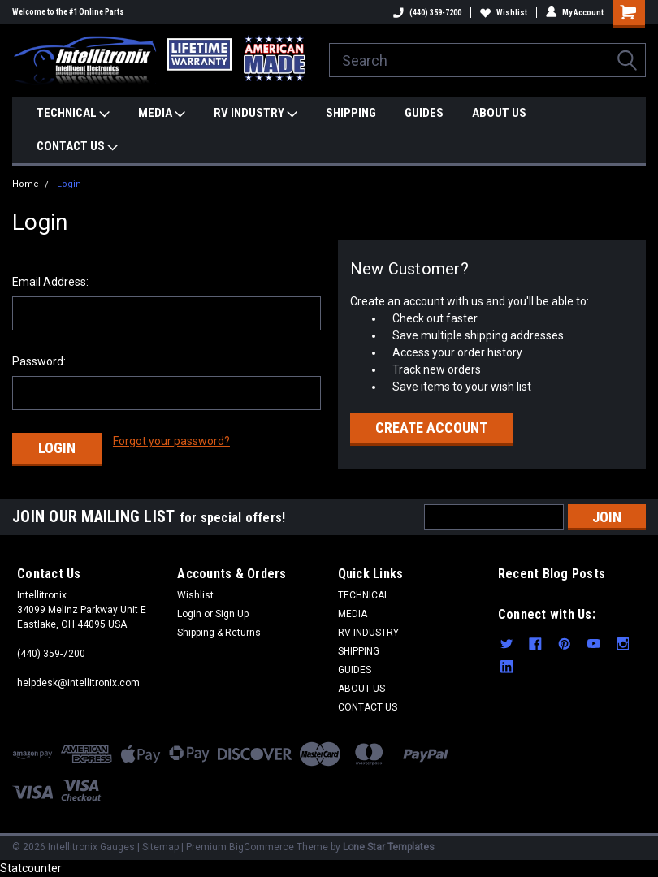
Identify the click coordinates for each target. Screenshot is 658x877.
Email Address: (50, 281)
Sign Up (232, 614)
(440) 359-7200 (427, 12)
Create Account (431, 427)
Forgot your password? (171, 440)
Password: (39, 361)
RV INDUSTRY (255, 114)
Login (69, 184)
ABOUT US (499, 113)
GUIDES (424, 113)
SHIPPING (351, 113)
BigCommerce (261, 847)
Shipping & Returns (219, 632)
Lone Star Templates (389, 847)
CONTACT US (77, 147)
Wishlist (503, 12)
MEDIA (161, 114)
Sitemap (160, 847)
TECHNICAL (73, 114)
